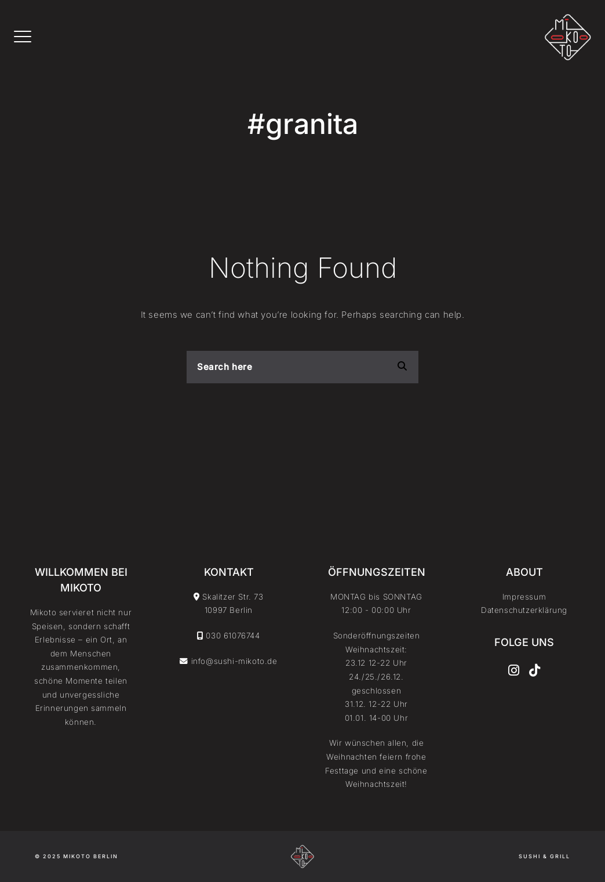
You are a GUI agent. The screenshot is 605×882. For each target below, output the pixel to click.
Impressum (524, 596)
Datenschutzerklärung (524, 610)
